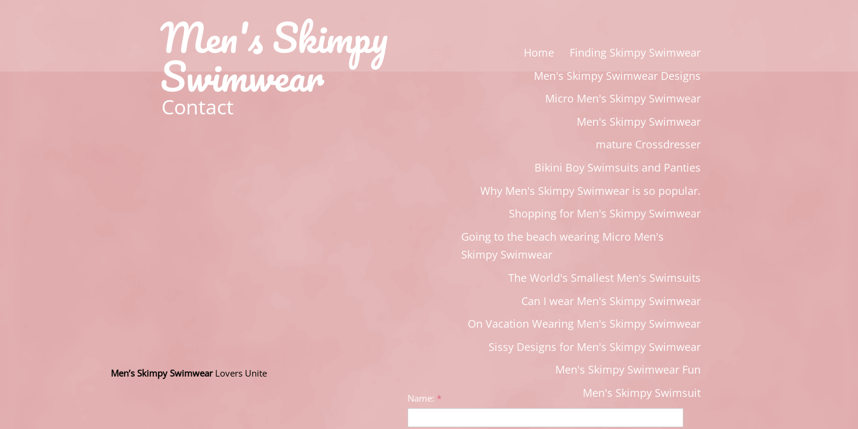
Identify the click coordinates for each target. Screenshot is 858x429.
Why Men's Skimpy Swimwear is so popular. (590, 191)
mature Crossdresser (648, 144)
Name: (425, 398)
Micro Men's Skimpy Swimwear (623, 98)
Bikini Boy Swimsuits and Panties (617, 167)
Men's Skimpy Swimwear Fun (628, 369)
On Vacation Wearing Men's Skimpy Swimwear (584, 323)
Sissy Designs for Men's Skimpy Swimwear (595, 347)
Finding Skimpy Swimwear (635, 52)
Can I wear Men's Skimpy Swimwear (611, 301)
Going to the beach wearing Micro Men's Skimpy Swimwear (562, 245)
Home (539, 52)
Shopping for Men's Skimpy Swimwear (605, 213)
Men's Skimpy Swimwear (639, 121)
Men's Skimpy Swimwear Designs (617, 76)
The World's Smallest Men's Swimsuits (604, 278)
